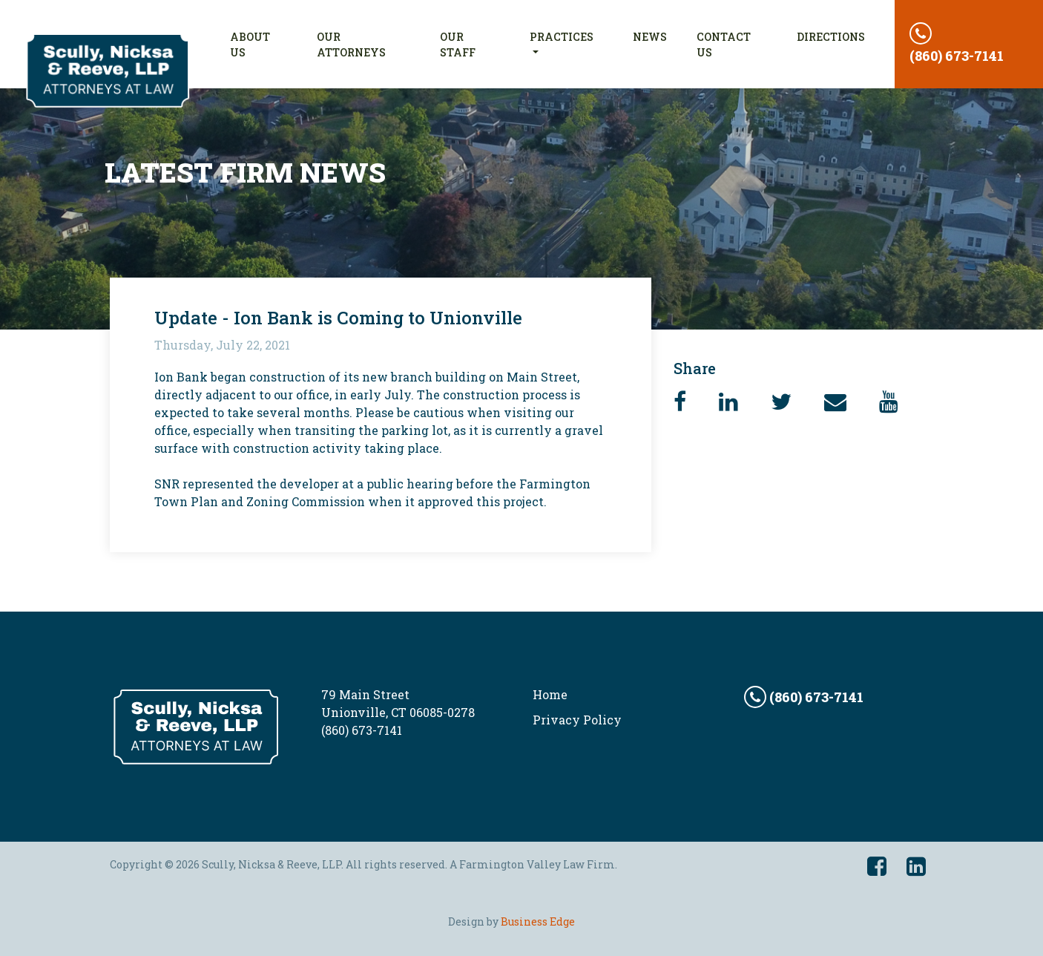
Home (550, 694)
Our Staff (458, 44)
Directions (831, 37)
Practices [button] (561, 37)
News (650, 37)
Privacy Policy (577, 719)
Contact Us (724, 44)
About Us (266, 44)
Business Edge (538, 921)
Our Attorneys (351, 44)
